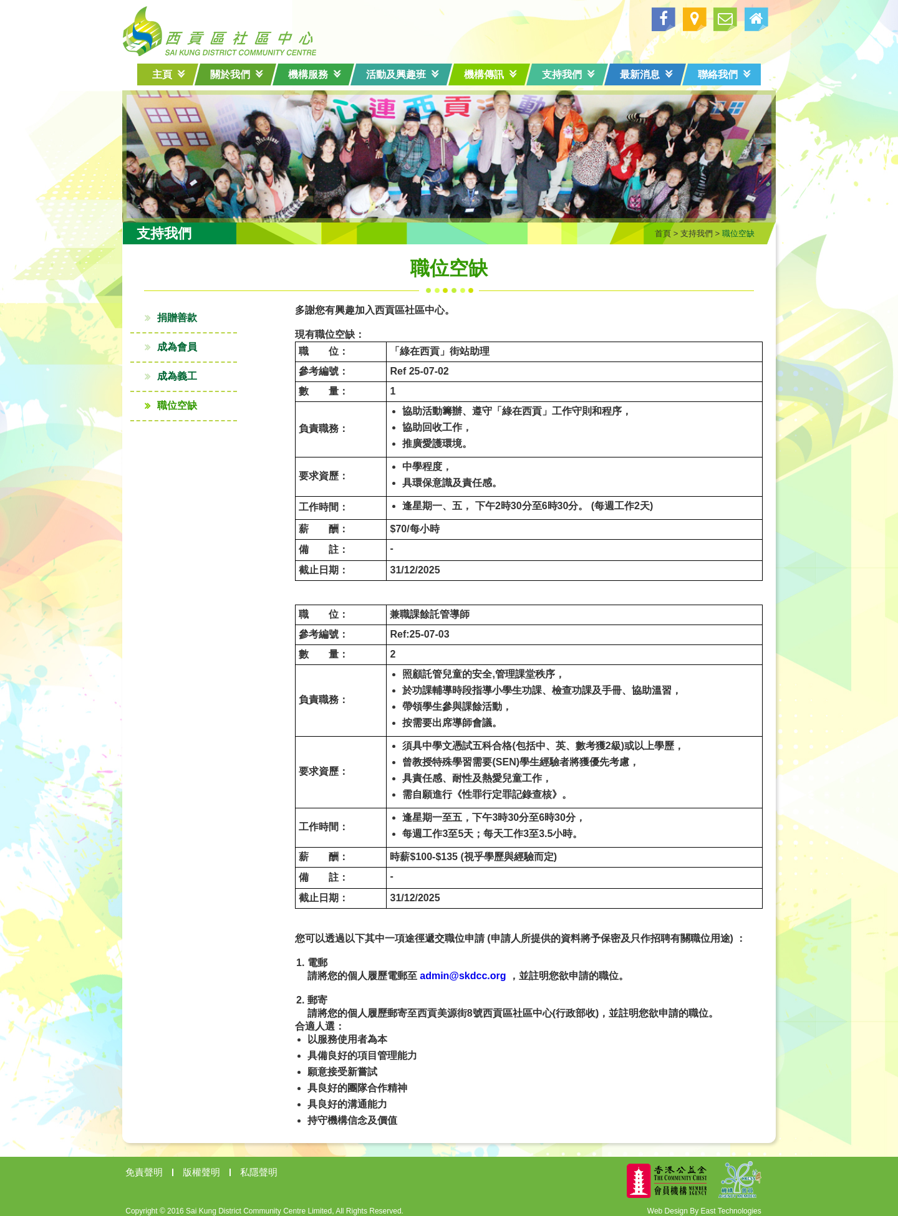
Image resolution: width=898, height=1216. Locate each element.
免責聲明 (158, 1166)
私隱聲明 (273, 1166)
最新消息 (646, 74)
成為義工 (191, 370)
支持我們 (568, 74)
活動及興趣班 (402, 74)
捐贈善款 (191, 312)
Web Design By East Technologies (690, 1205)
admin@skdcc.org (448, 970)
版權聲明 (215, 1166)
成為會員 (191, 341)
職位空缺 (191, 400)
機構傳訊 (490, 74)
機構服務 (314, 74)
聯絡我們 (724, 74)
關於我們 (236, 74)
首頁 (648, 227)
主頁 (168, 74)
